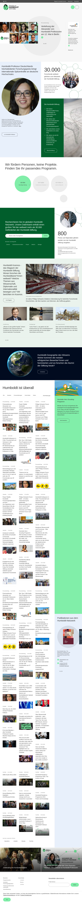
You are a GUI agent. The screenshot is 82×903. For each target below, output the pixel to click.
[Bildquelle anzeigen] (37, 43)
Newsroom (70, 1)
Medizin (33, 244)
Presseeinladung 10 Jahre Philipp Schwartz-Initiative (42, 468)
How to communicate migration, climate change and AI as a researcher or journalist (25, 797)
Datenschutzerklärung (9, 895)
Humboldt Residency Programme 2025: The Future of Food (41, 776)
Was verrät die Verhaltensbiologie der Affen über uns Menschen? (66, 329)
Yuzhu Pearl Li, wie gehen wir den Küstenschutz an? (41, 329)
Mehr (20, 126)
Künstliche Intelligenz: (73, 42)
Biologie (40, 244)
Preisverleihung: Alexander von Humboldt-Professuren (9, 406)
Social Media (27, 395)
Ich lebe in (59, 182)
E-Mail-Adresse (52, 881)
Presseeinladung (40, 622)
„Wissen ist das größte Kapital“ (14, 329)
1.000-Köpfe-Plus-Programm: (52, 34)
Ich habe (41, 182)
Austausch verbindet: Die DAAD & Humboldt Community (41, 440)
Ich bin (23, 182)
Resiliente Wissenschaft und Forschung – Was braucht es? (42, 529)
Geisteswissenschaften (17, 244)
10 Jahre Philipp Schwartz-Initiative (52, 300)
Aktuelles (9, 395)
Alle (4, 395)
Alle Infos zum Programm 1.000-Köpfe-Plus (72, 32)
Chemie (8, 244)
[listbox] (23, 185)
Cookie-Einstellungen (26, 895)
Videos (34, 395)
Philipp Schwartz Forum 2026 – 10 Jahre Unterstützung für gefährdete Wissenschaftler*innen (42, 408)
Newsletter (76, 1)
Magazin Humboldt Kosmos (60, 1)
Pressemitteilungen (18, 395)
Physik (27, 244)
